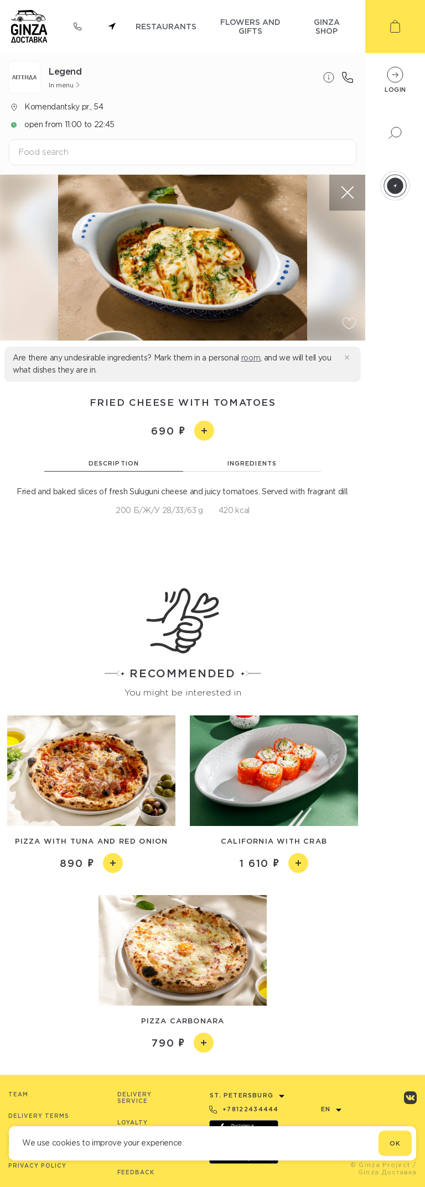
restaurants (166, 26)
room (251, 357)
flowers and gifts (250, 26)
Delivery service (134, 1097)
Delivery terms (38, 1116)
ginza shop (327, 26)
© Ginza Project (380, 1165)
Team (18, 1094)
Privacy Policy (37, 1166)
